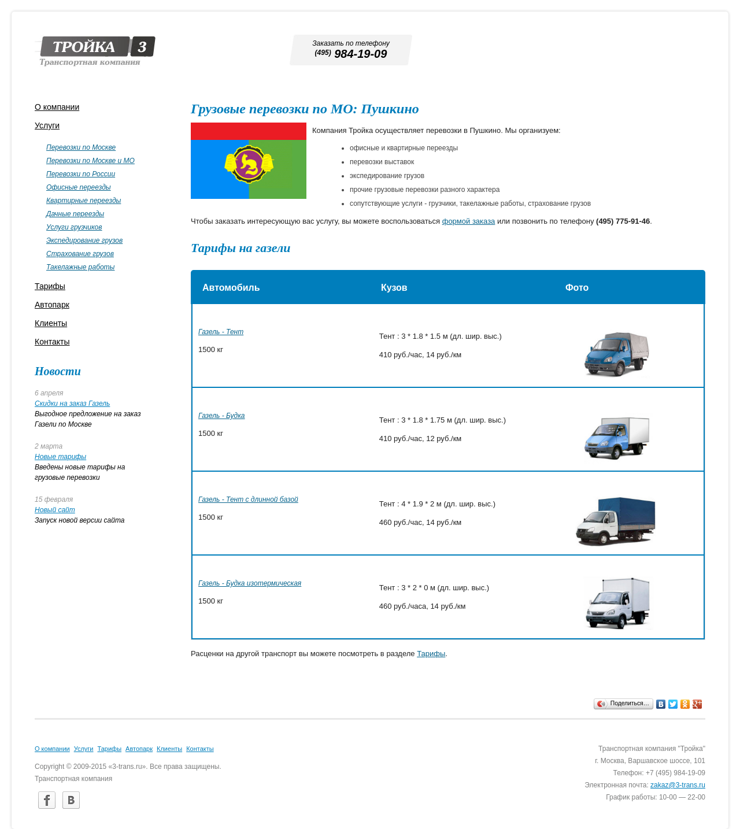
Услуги (47, 125)
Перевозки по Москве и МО (90, 161)
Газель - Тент (220, 332)
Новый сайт (55, 510)
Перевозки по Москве (81, 147)
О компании (57, 107)
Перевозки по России (80, 174)
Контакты (52, 341)
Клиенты (51, 323)
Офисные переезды (78, 187)
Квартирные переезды (83, 201)
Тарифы (431, 653)
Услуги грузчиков (74, 227)
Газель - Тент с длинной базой (248, 499)
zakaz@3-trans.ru (677, 785)
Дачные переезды (75, 214)
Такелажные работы (80, 267)
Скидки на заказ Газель (72, 403)
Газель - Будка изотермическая (249, 583)
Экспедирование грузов (84, 240)
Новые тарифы (60, 457)
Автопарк (52, 304)
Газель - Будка (221, 416)
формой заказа (468, 221)
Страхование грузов (80, 254)
